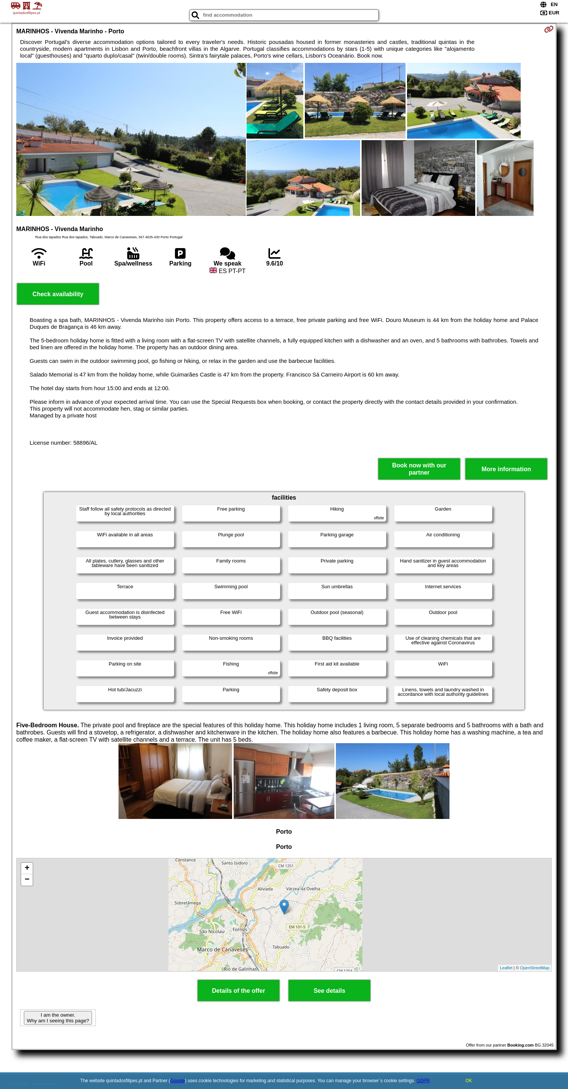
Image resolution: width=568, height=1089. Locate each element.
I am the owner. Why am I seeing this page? (58, 1017)
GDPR (423, 1080)
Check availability (58, 294)
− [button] (27, 880)
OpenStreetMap (534, 968)
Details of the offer (238, 990)
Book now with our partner (419, 469)
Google (177, 1080)
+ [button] (27, 868)
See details (329, 990)
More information (506, 469)
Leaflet (506, 968)
